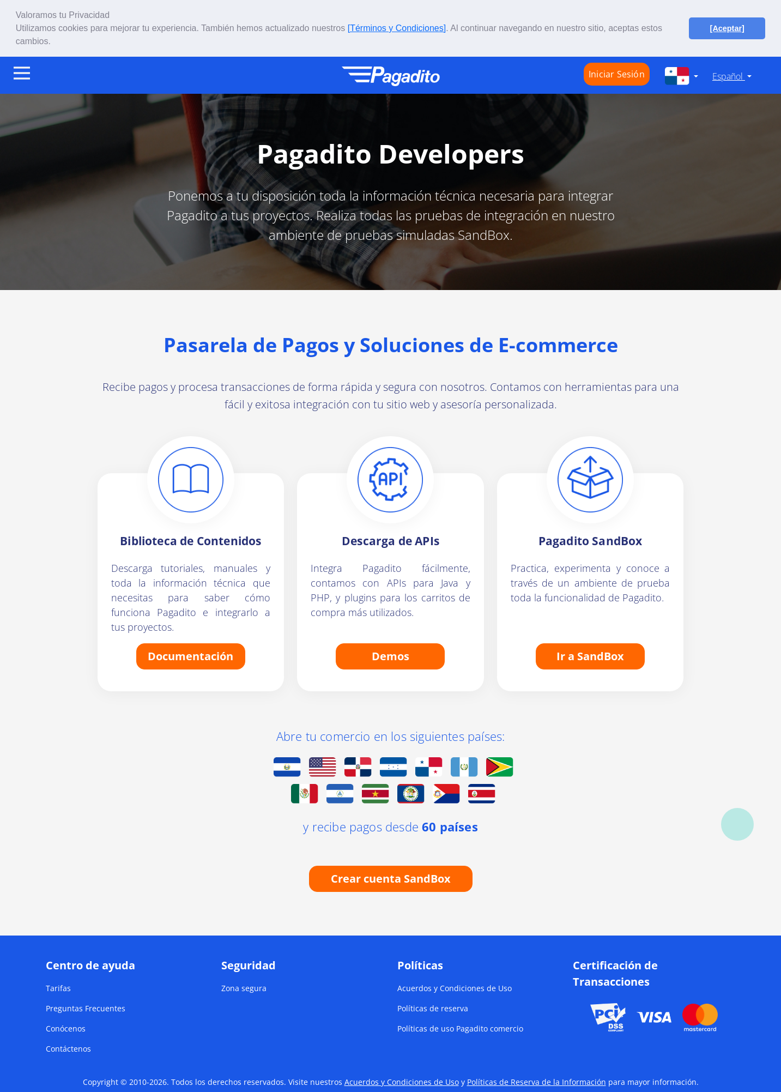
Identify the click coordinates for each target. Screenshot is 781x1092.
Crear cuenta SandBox (391, 878)
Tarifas (58, 987)
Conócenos (66, 1028)
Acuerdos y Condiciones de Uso (454, 987)
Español (728, 76)
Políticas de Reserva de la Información (536, 1081)
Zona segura (244, 987)
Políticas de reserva (432, 1008)
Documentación (190, 655)
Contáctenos (68, 1048)
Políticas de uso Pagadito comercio (460, 1028)
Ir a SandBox (590, 655)
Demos (390, 655)
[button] (54, 42)
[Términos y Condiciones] (397, 28)
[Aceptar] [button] (727, 28)
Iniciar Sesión (617, 74)
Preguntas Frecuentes (85, 1008)
